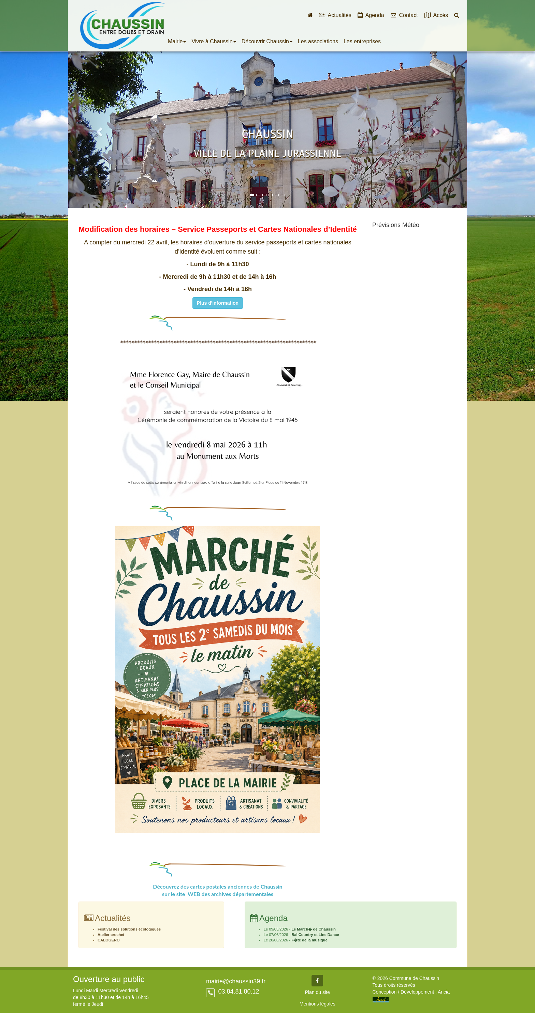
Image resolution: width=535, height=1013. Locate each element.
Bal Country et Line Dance (315, 935)
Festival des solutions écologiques (129, 929)
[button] (98, 129)
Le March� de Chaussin (313, 929)
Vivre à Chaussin (213, 41)
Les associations (318, 41)
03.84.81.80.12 (237, 991)
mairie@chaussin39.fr (235, 981)
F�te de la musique (309, 940)
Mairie (177, 41)
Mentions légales (317, 1004)
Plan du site (317, 992)
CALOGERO (109, 940)
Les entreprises (362, 41)
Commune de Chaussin (122, 25)
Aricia (444, 992)
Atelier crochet (111, 935)
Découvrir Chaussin (267, 41)
